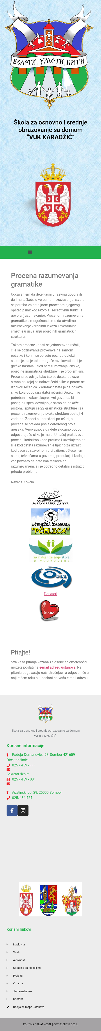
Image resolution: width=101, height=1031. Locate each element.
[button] (30, 252)
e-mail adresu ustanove (57, 667)
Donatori (50, 594)
